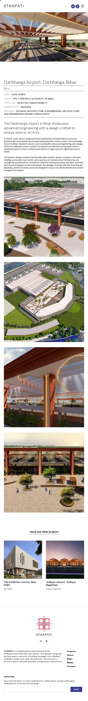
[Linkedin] (46, 641)
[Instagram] (41, 641)
